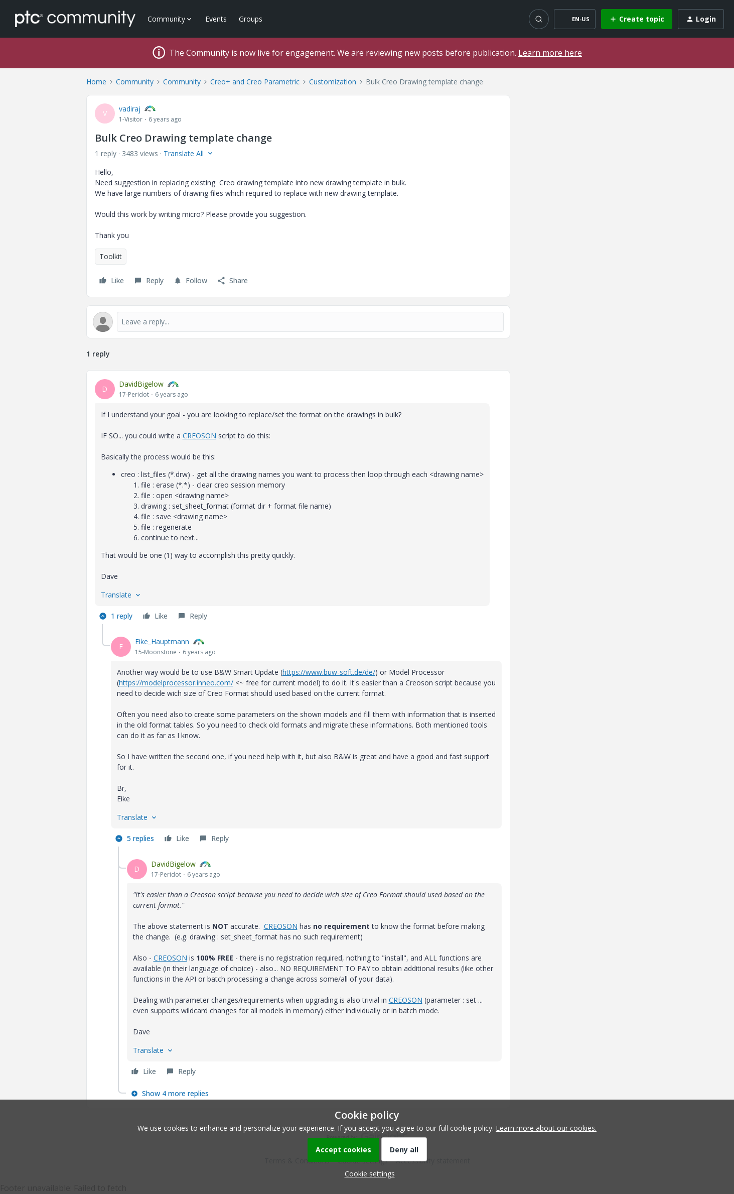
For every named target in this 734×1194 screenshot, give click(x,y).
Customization (332, 81)
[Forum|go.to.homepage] (75, 19)
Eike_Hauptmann (162, 641)
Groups (250, 19)
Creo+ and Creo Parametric (255, 81)
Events (216, 19)
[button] (575, 19)
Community (135, 81)
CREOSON (199, 435)
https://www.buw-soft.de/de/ (328, 672)
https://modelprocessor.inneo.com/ (176, 682)
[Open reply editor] (298, 322)
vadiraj (129, 108)
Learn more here (550, 52)
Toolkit (110, 256)
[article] (298, 501)
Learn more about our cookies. (546, 1128)
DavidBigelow (141, 384)
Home (96, 81)
